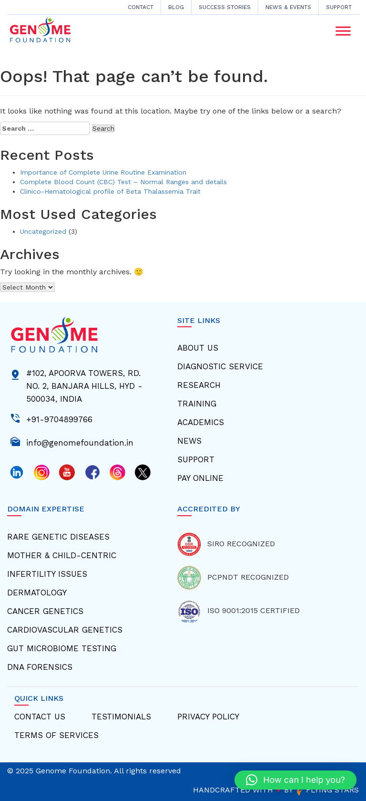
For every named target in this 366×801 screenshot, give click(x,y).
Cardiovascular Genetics (64, 630)
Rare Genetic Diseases (58, 536)
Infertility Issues (47, 574)
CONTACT (140, 7)
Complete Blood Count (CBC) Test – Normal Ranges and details (123, 182)
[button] (295, 780)
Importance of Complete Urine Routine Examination (103, 172)
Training (196, 403)
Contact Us (39, 716)
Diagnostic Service (220, 366)
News (189, 441)
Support (339, 7)
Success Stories (225, 7)
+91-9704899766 (59, 418)
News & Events (288, 7)
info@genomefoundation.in (79, 441)
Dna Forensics (39, 667)
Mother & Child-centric (61, 555)
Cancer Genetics (45, 611)
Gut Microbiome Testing (61, 648)
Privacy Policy (208, 716)
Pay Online (200, 478)
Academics (200, 422)
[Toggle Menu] (343, 31)
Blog (176, 7)
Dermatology (37, 592)
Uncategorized (43, 231)
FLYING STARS (327, 789)
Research (199, 385)
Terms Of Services (56, 735)
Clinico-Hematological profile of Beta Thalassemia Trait (110, 191)
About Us (197, 348)
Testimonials (121, 716)
